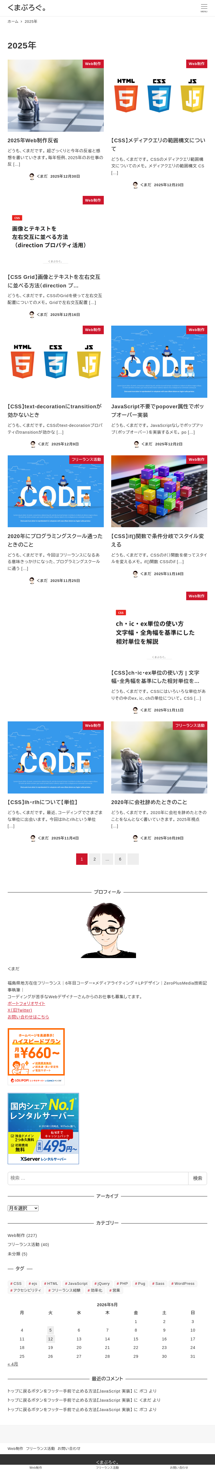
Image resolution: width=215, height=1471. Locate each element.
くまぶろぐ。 (27, 8)
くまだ (145, 1400)
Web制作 (16, 1235)
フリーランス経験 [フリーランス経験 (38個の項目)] (66, 1290)
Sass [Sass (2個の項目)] (160, 1283)
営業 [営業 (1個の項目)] (116, 1290)
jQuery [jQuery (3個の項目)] (104, 1283)
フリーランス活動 (24, 1244)
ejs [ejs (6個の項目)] (34, 1283)
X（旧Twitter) (20, 1010)
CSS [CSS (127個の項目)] (17, 1283)
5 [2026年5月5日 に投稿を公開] (50, 1330)
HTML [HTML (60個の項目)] (52, 1283)
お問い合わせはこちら (28, 1017)
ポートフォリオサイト (26, 1003)
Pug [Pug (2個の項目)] (141, 1283)
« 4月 (13, 1364)
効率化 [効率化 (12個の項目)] (96, 1290)
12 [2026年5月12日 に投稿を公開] (50, 1339)
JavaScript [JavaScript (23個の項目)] (78, 1283)
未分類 (14, 1254)
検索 (197, 1178)
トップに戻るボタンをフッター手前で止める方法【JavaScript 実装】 (70, 1391)
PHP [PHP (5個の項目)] (124, 1283)
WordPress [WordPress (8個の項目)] (184, 1283)
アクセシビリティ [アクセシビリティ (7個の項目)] (27, 1290)
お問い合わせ (69, 1448)
